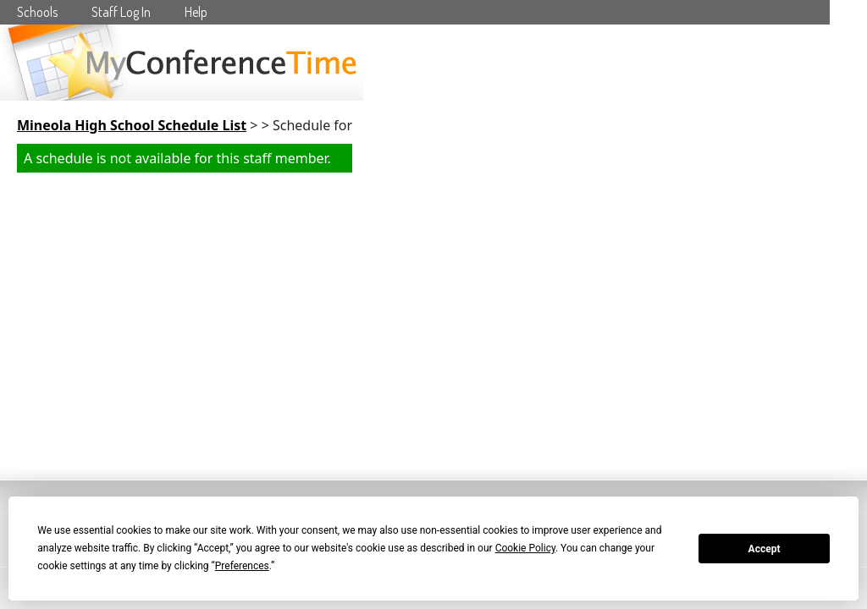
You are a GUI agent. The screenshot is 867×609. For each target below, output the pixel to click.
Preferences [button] (242, 566)
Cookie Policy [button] (525, 548)
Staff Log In (121, 11)
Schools (37, 11)
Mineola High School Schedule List (131, 125)
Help (196, 11)
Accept (764, 549)
